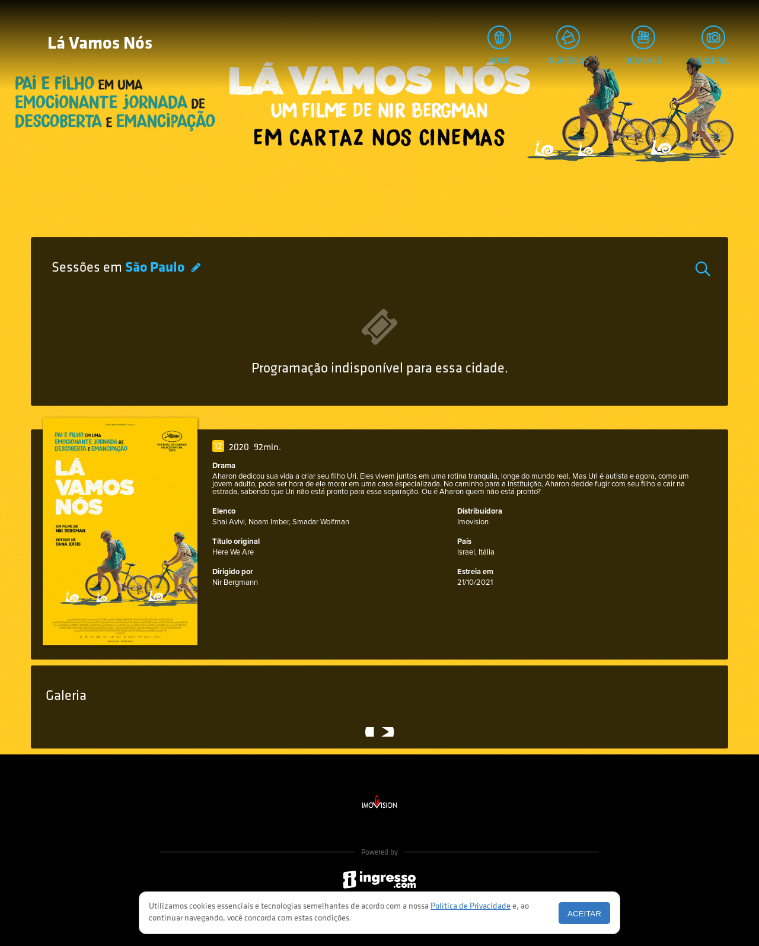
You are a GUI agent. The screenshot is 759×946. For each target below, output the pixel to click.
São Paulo (156, 268)
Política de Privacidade (470, 906)
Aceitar (584, 913)
